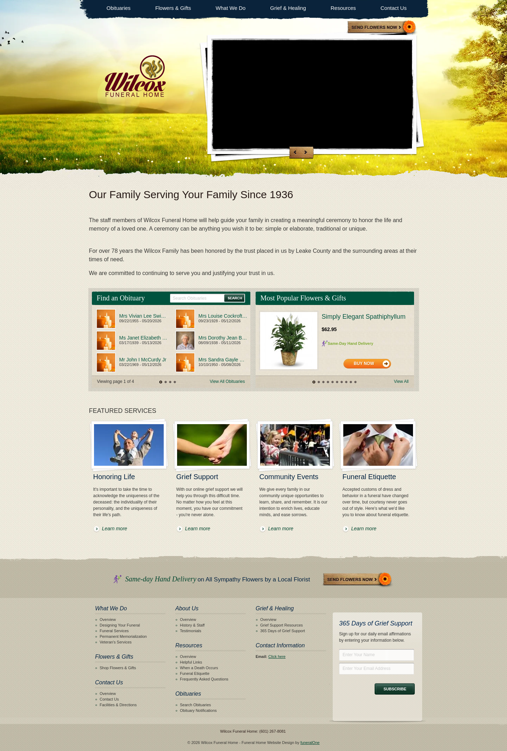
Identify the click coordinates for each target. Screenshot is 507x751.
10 (355, 382)
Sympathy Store (382, 27)
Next (305, 152)
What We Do (231, 8)
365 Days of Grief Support (282, 631)
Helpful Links (191, 662)
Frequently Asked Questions (204, 679)
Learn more (114, 528)
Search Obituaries (195, 705)
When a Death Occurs (199, 668)
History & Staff (192, 625)
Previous (295, 152)
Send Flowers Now (358, 580)
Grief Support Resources (281, 625)
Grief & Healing (288, 8)
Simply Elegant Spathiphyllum (364, 316)
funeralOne (309, 742)
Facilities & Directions (118, 705)
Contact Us (394, 8)
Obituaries (119, 8)
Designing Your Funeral (120, 625)
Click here (277, 656)
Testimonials (190, 631)
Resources (343, 8)
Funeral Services (114, 631)
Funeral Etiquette (194, 673)
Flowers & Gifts (173, 8)
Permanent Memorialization (123, 636)
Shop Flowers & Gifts (118, 668)
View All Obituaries (227, 381)
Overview (108, 619)
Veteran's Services (116, 642)
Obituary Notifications (198, 710)
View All (401, 381)
